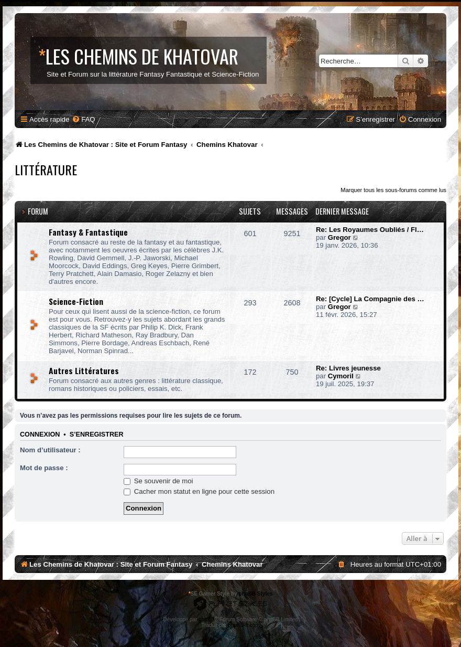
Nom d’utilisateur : (50, 450)
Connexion (40, 434)
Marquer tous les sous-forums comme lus (393, 190)
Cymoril (341, 376)
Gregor (339, 237)
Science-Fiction (76, 301)
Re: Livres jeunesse (348, 368)
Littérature (46, 169)
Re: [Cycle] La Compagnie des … (370, 299)
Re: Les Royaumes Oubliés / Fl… (370, 230)
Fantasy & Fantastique (88, 232)
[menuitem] (83, 119)
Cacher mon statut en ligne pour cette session (199, 491)
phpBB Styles (255, 594)
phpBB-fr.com (244, 625)
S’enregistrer (97, 434)
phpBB (206, 619)
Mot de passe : (44, 468)
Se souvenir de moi (158, 481)
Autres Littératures (84, 370)
